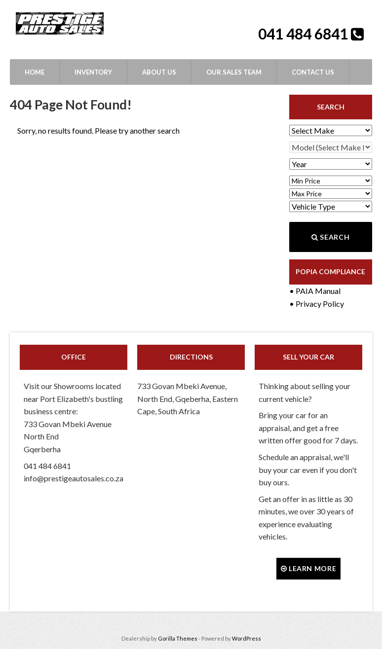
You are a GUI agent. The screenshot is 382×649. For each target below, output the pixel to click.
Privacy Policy (320, 303)
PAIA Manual (318, 290)
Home (34, 72)
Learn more (309, 568)
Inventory (93, 72)
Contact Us (313, 72)
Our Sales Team (234, 72)
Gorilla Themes (177, 638)
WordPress (246, 638)
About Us (159, 72)
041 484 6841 (304, 33)
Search (330, 237)
